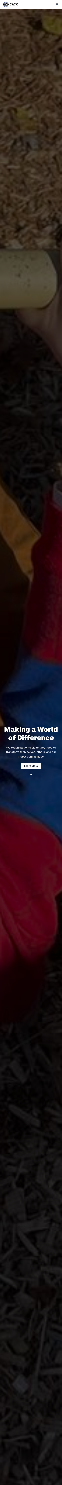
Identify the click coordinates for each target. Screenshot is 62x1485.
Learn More (31, 765)
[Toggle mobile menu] (57, 4)
